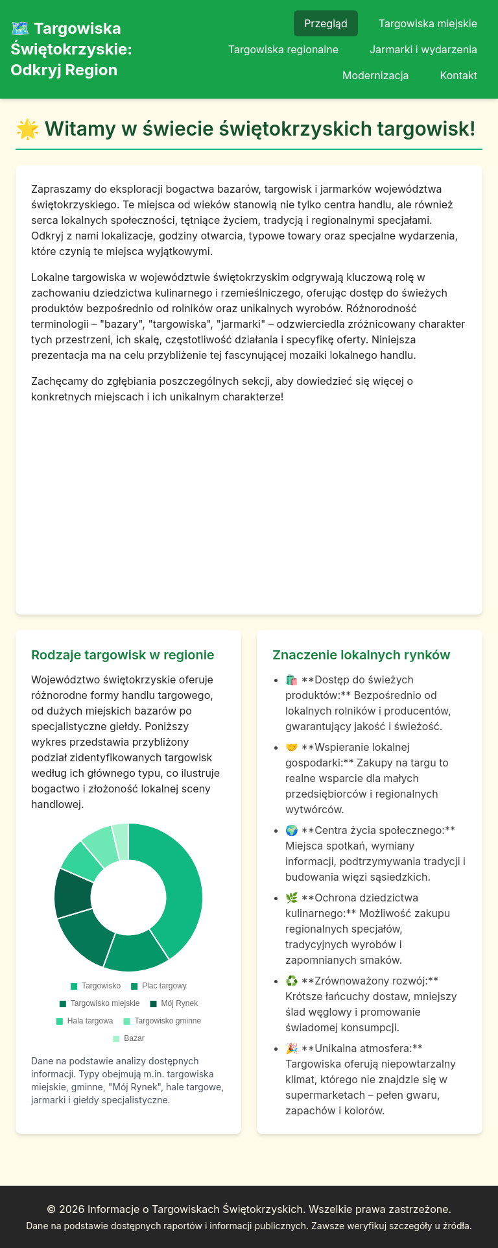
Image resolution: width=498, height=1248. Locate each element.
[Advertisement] (249, 502)
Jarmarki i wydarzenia (423, 49)
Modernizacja (375, 75)
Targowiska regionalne (283, 49)
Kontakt (458, 75)
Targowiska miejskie (428, 23)
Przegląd (326, 23)
